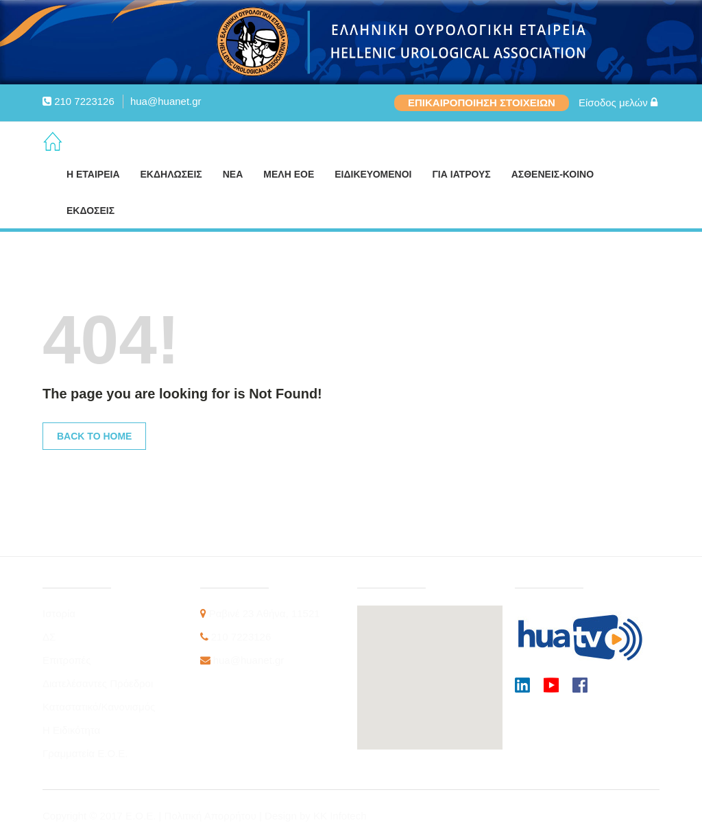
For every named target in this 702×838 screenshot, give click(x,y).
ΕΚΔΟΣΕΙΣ (90, 210)
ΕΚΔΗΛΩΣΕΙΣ (171, 174)
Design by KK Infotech (315, 816)
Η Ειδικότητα (71, 730)
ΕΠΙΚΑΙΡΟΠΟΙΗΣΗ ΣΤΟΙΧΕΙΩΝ (481, 102)
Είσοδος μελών (618, 102)
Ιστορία (59, 613)
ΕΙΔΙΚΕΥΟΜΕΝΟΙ (373, 174)
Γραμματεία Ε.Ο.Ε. (85, 753)
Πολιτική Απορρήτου (212, 816)
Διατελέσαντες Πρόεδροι (98, 683)
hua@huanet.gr (166, 101)
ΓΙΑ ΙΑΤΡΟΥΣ (461, 174)
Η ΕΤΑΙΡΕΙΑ (93, 174)
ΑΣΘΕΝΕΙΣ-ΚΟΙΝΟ (552, 174)
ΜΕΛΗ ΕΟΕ (288, 174)
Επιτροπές (67, 660)
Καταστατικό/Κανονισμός (99, 707)
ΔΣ (49, 637)
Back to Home (94, 436)
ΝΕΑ (233, 174)
